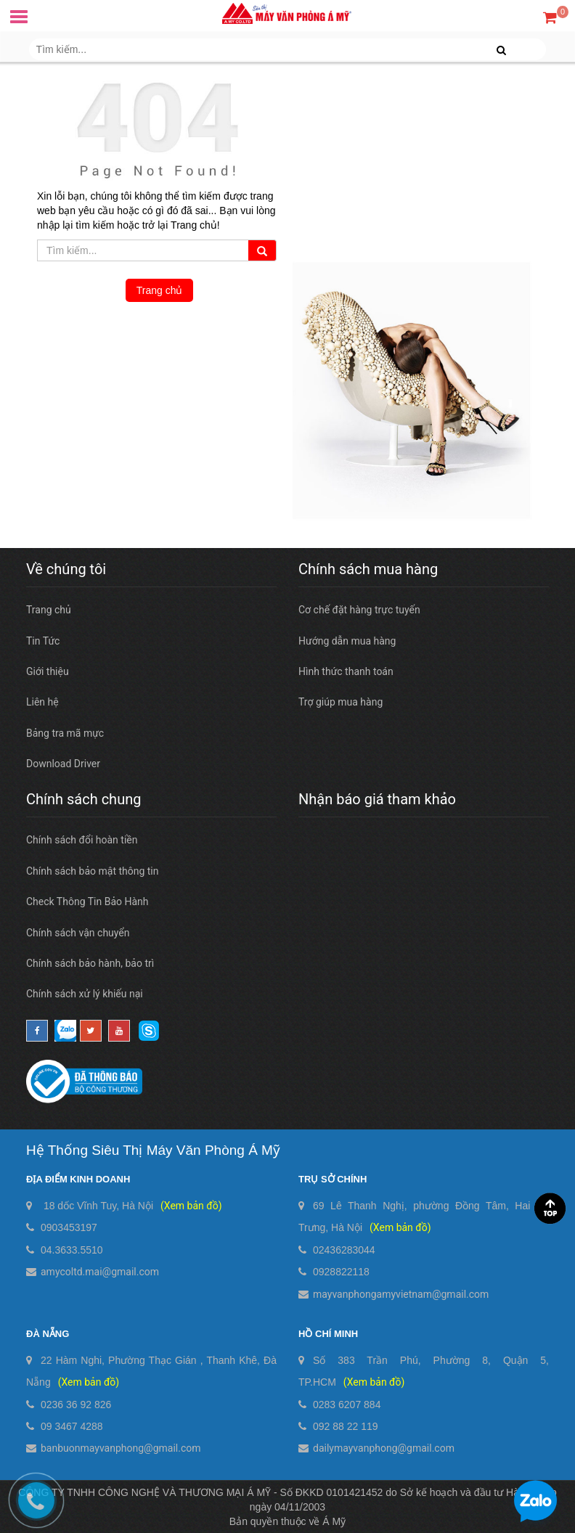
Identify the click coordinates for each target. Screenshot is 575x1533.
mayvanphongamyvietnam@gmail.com (401, 1294)
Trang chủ (159, 290)
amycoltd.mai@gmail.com (100, 1272)
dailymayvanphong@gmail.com (383, 1448)
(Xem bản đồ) (190, 1205)
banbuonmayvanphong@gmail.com (121, 1448)
